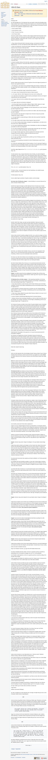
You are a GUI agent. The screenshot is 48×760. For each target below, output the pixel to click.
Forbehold (23, 757)
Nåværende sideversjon (31, 13)
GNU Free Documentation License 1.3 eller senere (29, 754)
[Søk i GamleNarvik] (43, 4)
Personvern (13, 757)
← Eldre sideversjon (21, 13)
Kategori (13, 748)
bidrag (21, 12)
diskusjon (17, 12)
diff (15, 13)
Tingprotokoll (17, 748)
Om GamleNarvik (18, 757)
